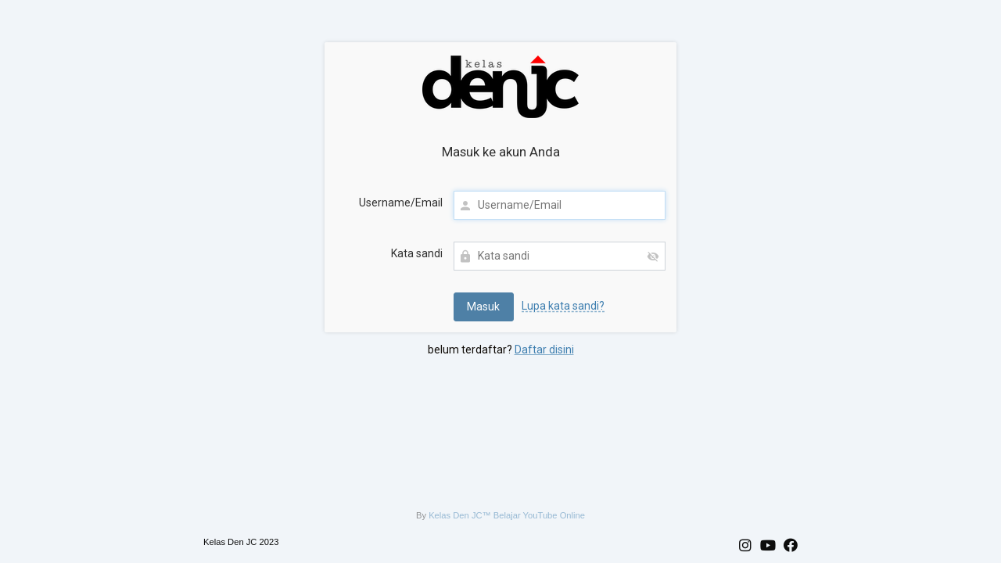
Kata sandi (417, 253)
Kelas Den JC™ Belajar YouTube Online (507, 515)
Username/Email (401, 202)
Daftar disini (544, 349)
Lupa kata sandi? (563, 305)
